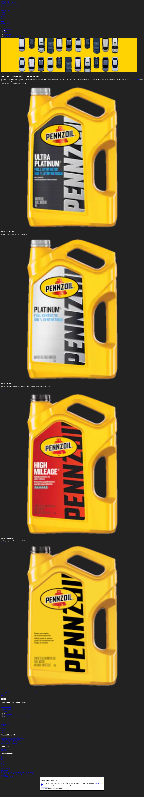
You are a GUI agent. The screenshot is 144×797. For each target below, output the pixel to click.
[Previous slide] (2, 699)
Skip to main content (5, 1)
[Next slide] (4, 699)
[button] (72, 8)
